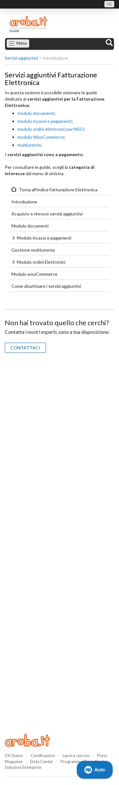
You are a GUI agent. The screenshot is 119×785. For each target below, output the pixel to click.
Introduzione (24, 201)
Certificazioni (43, 755)
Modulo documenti (30, 225)
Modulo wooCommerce (34, 274)
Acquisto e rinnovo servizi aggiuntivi (47, 213)
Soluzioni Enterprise (23, 767)
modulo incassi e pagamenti (44, 121)
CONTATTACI (25, 347)
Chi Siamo (14, 755)
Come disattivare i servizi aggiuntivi (46, 286)
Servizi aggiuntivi (21, 58)
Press (102, 755)
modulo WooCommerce (40, 137)
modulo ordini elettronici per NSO (50, 129)
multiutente (29, 145)
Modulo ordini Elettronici (41, 262)
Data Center (41, 761)
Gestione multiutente (33, 250)
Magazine (14, 761)
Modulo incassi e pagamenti (44, 238)
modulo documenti (35, 113)
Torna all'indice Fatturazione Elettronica (58, 189)
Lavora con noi (76, 755)
